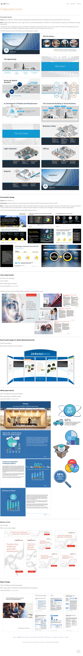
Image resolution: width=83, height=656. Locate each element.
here (36, 210)
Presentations (26, 637)
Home (67, 3)
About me (72, 3)
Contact (79, 3)
